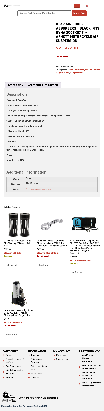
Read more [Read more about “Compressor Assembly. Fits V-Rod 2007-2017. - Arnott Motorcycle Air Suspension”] (11, 334)
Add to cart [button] (11, 265)
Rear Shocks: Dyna (78, 69)
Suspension (76, 73)
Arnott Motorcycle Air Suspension (38, 189)
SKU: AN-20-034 (19, 233)
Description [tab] (15, 85)
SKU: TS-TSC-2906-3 (52, 233)
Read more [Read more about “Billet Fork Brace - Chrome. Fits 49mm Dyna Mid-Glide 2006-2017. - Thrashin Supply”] (44, 265)
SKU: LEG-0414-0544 (85, 237)
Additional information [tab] (43, 85)
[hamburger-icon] (77, 6)
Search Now (79, 13)
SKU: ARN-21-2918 (19, 303)
